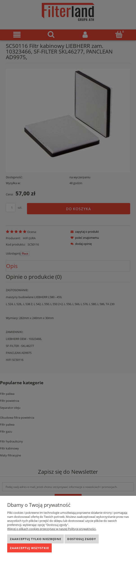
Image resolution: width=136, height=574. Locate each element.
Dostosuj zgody (81, 539)
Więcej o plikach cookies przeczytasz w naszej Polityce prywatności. (51, 529)
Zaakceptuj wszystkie (29, 548)
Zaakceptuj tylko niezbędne (35, 539)
